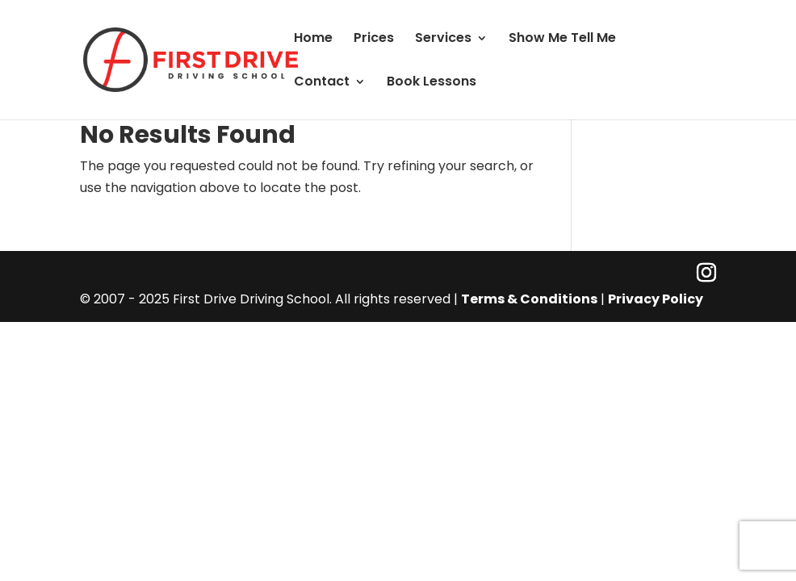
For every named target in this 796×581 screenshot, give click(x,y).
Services (443, 39)
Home (313, 39)
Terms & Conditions (529, 299)
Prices (374, 39)
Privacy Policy (655, 299)
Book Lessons (431, 83)
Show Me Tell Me (562, 39)
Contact (322, 83)
